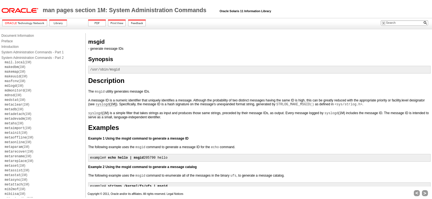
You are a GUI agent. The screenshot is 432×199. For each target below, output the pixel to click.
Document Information (17, 36)
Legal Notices (175, 193)
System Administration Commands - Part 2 (32, 58)
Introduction (10, 47)
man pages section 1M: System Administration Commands (125, 10)
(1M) (18, 62)
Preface (7, 41)
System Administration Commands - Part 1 (32, 52)
